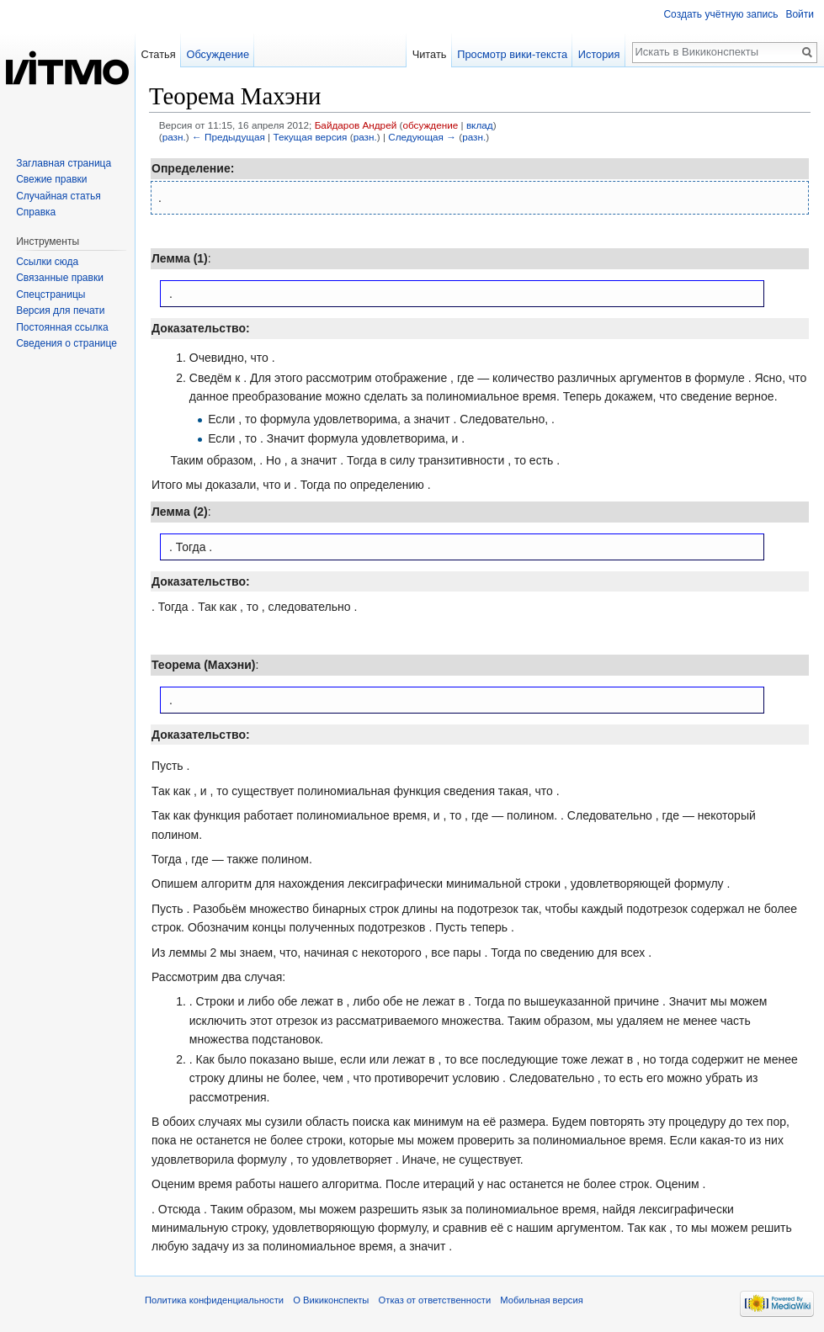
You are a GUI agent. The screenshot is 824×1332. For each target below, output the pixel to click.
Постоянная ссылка (62, 327)
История (599, 54)
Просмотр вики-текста (512, 54)
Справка (36, 212)
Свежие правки (51, 179)
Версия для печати (60, 310)
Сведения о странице (66, 343)
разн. (174, 136)
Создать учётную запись (720, 14)
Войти (799, 14)
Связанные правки (60, 278)
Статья (158, 54)
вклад (479, 124)
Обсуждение (217, 54)
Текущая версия (310, 136)
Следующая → (422, 136)
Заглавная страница (63, 163)
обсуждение (430, 124)
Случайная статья (58, 196)
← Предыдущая (228, 136)
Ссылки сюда (47, 262)
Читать (429, 54)
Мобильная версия (541, 1300)
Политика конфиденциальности (214, 1300)
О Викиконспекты (331, 1300)
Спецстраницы (50, 294)
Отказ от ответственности (435, 1300)
